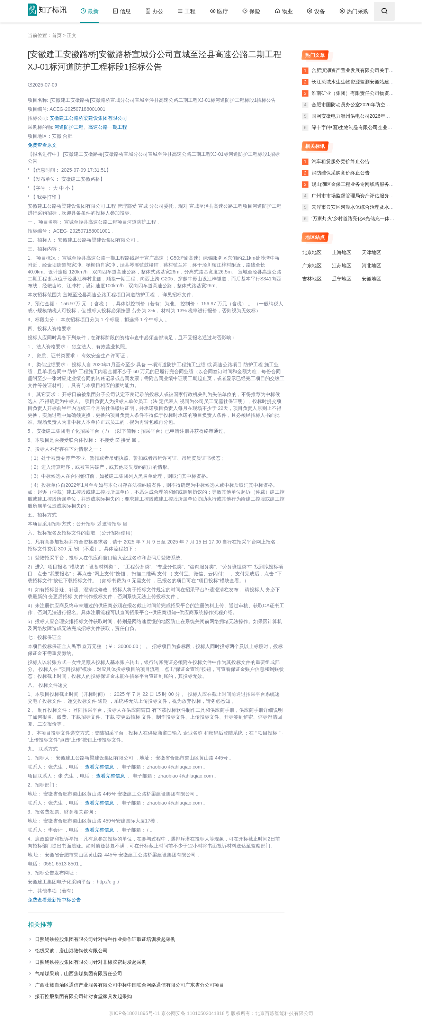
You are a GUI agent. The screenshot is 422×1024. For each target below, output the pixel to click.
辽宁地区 (341, 278)
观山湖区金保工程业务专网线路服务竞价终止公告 (365, 184)
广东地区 (312, 265)
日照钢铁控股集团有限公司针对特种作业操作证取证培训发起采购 (105, 939)
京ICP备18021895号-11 (134, 1013)
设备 (315, 11)
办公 (154, 11)
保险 (250, 11)
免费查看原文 (42, 145)
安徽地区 (371, 278)
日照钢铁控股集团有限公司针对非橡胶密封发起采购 (90, 962)
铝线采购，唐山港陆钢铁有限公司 (71, 950)
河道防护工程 (68, 127)
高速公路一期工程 (107, 127)
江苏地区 (341, 265)
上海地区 (341, 252)
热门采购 (352, 11)
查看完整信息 (99, 767)
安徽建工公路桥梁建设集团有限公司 (88, 118)
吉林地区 (312, 278)
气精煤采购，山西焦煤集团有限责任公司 (78, 973)
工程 (186, 11)
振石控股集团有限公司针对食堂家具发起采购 (83, 996)
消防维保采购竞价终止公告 (341, 173)
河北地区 (371, 265)
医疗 (218, 11)
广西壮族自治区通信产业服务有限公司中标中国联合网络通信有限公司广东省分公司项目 (129, 985)
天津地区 (371, 252)
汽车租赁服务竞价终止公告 (341, 161)
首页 (57, 35)
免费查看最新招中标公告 (54, 899)
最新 (89, 11)
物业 (282, 11)
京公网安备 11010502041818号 (195, 1013)
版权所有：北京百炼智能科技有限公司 (272, 1013)
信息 (122, 11)
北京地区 (312, 252)
